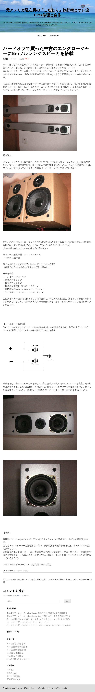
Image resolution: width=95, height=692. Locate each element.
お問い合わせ (54, 35)
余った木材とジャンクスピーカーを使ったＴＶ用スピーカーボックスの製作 (38, 619)
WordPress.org (13, 679)
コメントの (13, 676)
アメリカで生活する (15, 644)
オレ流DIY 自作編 (21, 571)
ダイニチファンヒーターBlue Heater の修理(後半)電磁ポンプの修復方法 (37, 613)
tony (27, 59)
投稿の (11, 673)
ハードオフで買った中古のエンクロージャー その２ (70, 579)
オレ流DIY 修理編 (14, 653)
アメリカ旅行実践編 (15, 650)
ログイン (19, 595)
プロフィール (41, 35)
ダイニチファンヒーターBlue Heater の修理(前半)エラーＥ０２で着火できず (39, 616)
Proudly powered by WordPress (16, 688)
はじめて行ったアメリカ (17, 659)
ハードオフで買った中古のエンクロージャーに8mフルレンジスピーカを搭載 (39, 625)
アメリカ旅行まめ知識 (16, 647)
